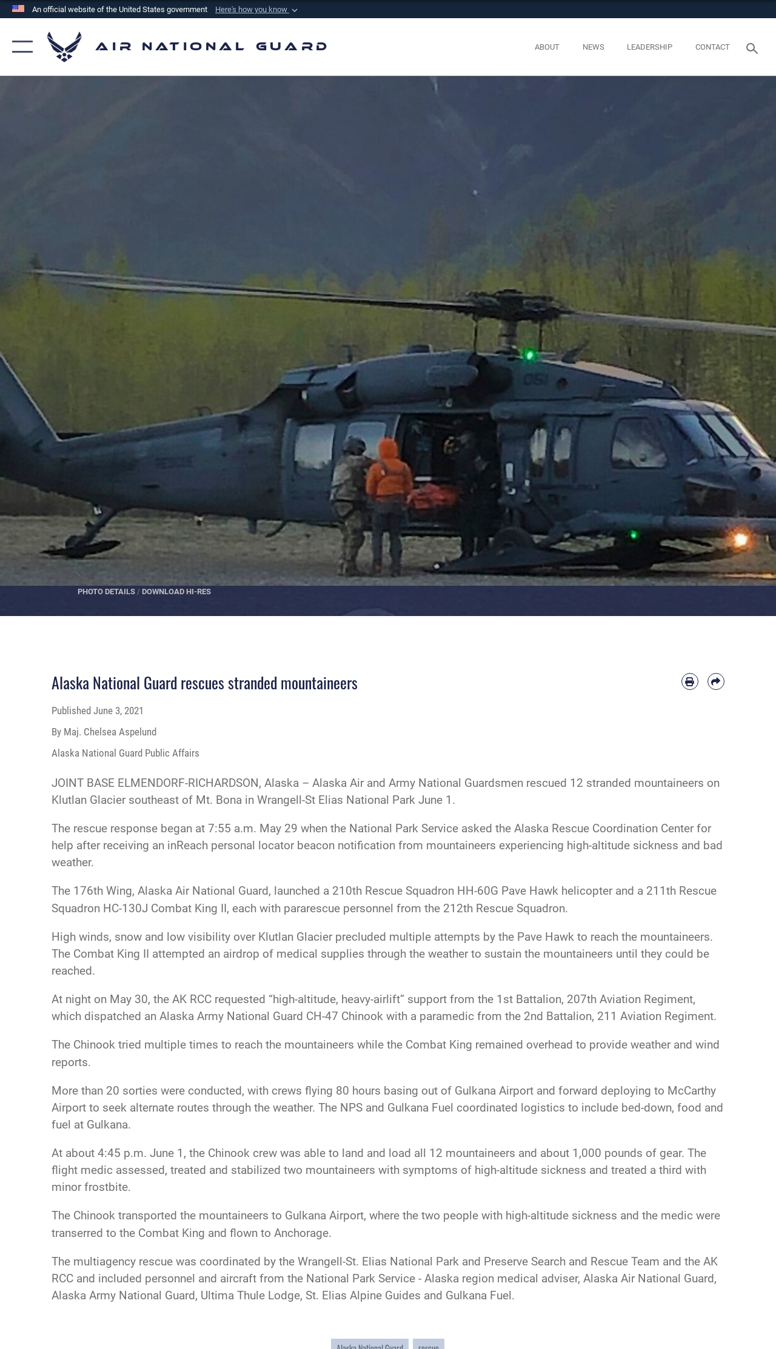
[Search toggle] (754, 47)
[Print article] (689, 681)
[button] (257, 10)
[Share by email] (715, 681)
